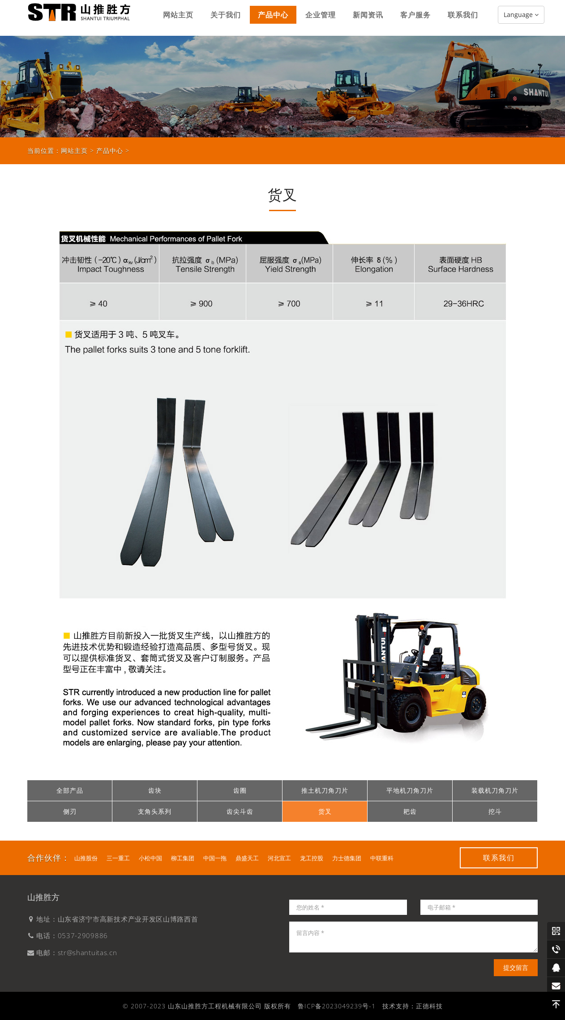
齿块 (155, 790)
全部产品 (69, 790)
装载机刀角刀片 (494, 790)
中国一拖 (215, 858)
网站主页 (178, 18)
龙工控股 (311, 858)
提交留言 (515, 967)
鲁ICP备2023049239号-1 (337, 1006)
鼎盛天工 (247, 858)
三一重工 (118, 858)
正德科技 (429, 1006)
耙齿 (410, 811)
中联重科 (382, 858)
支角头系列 (154, 811)
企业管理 (320, 18)
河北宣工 (279, 858)
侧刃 (70, 811)
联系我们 (463, 18)
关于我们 (225, 18)
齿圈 (240, 790)
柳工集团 (182, 858)
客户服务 (415, 18)
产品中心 (273, 18)
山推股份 (86, 858)
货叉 (325, 811)
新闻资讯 (368, 18)
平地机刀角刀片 (409, 790)
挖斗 (495, 811)
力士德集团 (346, 858)
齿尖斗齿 (240, 811)
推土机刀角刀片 (324, 790)
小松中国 (150, 858)
